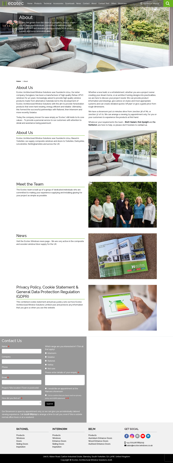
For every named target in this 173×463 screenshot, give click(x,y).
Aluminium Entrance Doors (100, 438)
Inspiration (20, 447)
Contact (86, 3)
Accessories (58, 3)
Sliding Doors (22, 444)
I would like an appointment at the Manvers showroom (61, 390)
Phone (5, 367)
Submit (50, 404)
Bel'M (91, 429)
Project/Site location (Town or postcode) (20, 388)
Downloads (69, 3)
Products (38, 3)
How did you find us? (11, 398)
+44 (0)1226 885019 (150, 3)
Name (4, 346)
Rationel (50, 361)
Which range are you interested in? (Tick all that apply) (64, 347)
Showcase (122, 3)
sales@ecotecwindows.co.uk (138, 445)
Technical (47, 3)
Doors (19, 441)
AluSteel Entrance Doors (99, 444)
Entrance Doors (59, 441)
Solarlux (50, 357)
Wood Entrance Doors (98, 441)
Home (29, 3)
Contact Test (103, 3)
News (78, 3)
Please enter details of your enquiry (61, 372)
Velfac (49, 365)
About (94, 3)
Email (4, 377)
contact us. (142, 125)
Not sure (50, 368)
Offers (113, 3)
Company (6, 357)
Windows (20, 438)
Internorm (50, 353)
